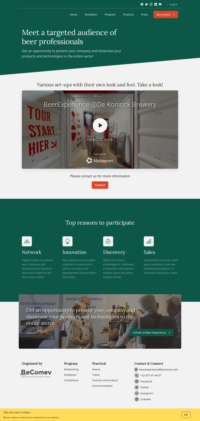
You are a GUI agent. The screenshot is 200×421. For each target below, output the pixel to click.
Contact (100, 185)
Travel (96, 375)
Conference (71, 380)
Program (110, 14)
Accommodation (102, 386)
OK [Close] (186, 414)
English (174, 4)
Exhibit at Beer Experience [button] (151, 332)
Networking (71, 369)
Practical (128, 14)
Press (144, 14)
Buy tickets (166, 14)
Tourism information (105, 380)
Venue (96, 369)
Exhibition (91, 14)
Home (73, 14)
